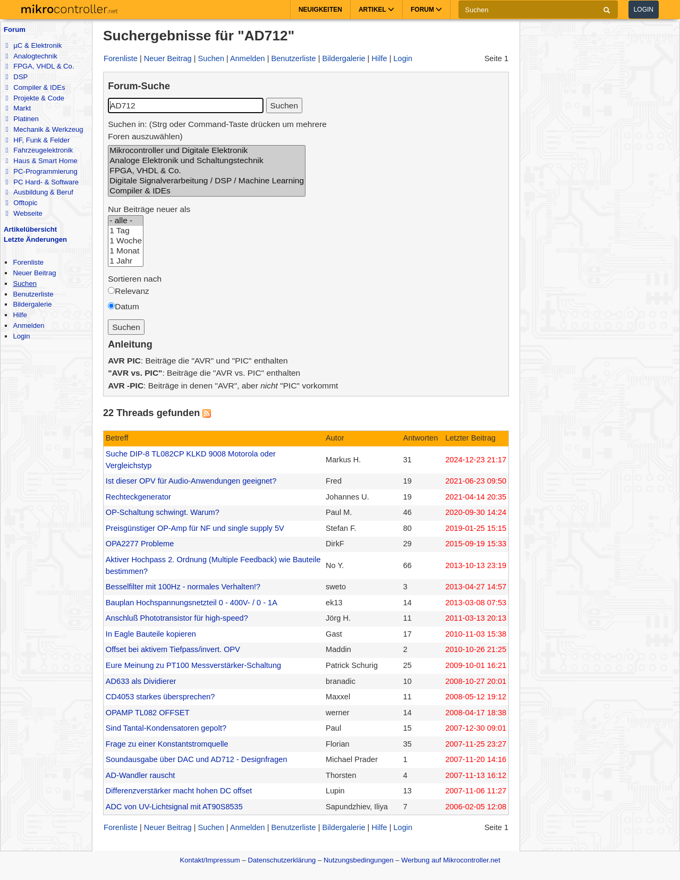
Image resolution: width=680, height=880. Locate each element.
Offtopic (21, 203)
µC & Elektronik (33, 45)
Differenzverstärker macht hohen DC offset (179, 790)
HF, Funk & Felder (37, 140)
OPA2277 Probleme (140, 543)
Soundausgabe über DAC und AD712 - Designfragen (196, 759)
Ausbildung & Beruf (39, 192)
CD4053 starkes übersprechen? (160, 696)
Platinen (21, 119)
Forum (15, 29)
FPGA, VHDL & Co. (39, 66)
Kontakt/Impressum (210, 860)
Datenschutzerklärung (282, 860)
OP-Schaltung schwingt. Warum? (162, 512)
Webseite (23, 213)
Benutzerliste (33, 294)
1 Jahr (125, 261)
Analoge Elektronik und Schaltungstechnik (206, 161)
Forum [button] (426, 9)
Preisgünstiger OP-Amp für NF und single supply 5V (195, 528)
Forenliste (28, 262)
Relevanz (132, 290)
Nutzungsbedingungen (359, 860)
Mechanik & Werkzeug (44, 129)
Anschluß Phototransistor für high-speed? (177, 618)
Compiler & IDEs (35, 87)
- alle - (125, 221)
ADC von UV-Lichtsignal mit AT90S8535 (174, 806)
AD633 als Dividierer (141, 681)
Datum (127, 306)
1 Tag (125, 231)
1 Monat (125, 251)
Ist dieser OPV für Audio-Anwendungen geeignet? (191, 481)
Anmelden (28, 325)
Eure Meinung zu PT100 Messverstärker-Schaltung (193, 665)
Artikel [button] (376, 9)
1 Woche (125, 241)
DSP (16, 77)
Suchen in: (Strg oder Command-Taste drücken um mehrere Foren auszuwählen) (217, 130)
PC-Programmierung (41, 171)
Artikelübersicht (30, 229)
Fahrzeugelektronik (39, 150)
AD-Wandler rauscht (140, 775)
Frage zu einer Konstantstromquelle (167, 744)
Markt (18, 108)
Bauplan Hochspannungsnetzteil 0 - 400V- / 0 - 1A (191, 602)
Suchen (25, 283)
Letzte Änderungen (35, 239)
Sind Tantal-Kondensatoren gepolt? (166, 728)
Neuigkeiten (320, 9)
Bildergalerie (32, 304)
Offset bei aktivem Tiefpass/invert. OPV (173, 649)
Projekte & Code (34, 98)
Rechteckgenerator (138, 497)
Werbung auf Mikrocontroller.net (450, 860)
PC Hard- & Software (42, 182)
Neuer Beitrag (34, 273)
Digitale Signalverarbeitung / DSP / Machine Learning (206, 181)
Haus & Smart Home (41, 161)
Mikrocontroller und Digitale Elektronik (206, 151)
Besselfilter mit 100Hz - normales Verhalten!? (183, 586)
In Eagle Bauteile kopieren (151, 634)
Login (643, 9)
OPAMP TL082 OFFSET (148, 712)
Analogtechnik (31, 56)
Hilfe (20, 315)
